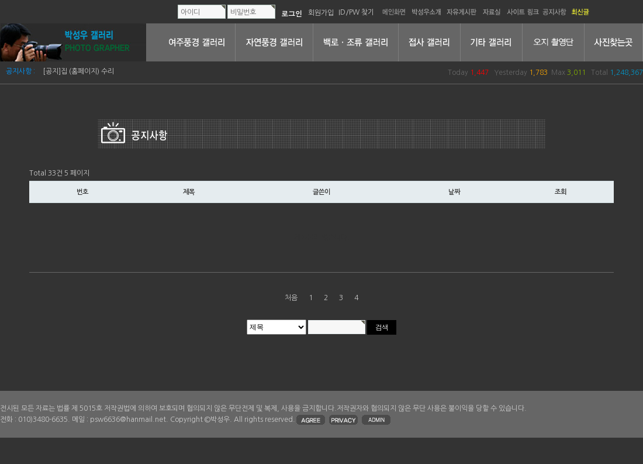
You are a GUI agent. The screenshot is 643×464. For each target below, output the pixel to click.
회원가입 (321, 12)
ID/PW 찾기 (356, 12)
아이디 (190, 12)
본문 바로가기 (0, 0)
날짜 (454, 191)
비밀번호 (243, 12)
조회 (560, 191)
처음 (291, 297)
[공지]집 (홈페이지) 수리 (78, 71)
